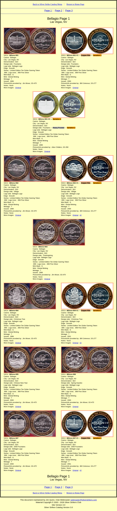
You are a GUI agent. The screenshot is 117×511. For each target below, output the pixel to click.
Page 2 (58, 10)
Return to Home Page (75, 4)
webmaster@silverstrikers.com (84, 500)
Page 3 (69, 10)
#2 (81, 215)
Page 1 (48, 10)
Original (18, 88)
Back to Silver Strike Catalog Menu (47, 4)
